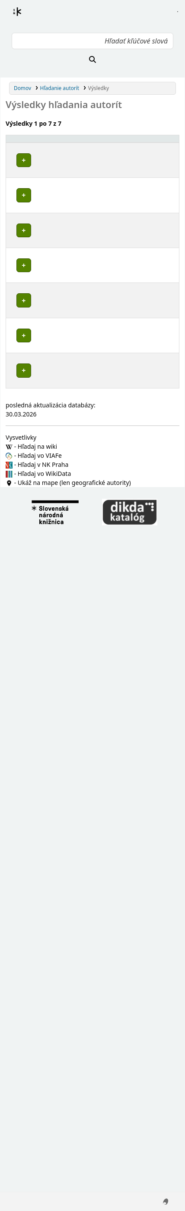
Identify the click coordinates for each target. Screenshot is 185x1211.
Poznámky (22, 217)
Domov (22, 87)
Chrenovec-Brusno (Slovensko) (34, 271)
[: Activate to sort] (79, 146)
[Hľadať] (92, 59)
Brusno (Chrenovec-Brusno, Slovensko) (35, 612)
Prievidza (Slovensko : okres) (33, 551)
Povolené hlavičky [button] (22, 146)
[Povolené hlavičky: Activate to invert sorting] (36, 146)
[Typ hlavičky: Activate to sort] (118, 146)
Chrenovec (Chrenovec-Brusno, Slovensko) (35, 579)
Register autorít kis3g (25, 17)
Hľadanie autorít (60, 87)
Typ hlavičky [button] (112, 150)
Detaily (79, 166)
